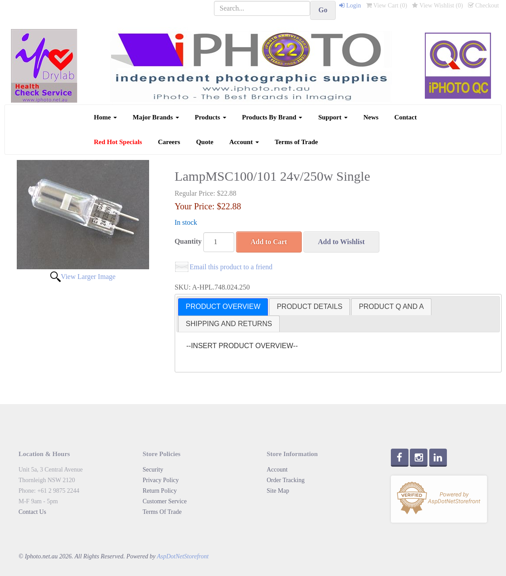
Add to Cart (269, 241)
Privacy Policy (160, 480)
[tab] (223, 307)
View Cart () (386, 5)
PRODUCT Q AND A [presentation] (391, 306)
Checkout (483, 5)
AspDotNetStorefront (183, 556)
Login (350, 5)
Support (332, 117)
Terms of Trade (296, 141)
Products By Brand (272, 117)
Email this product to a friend (231, 267)
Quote (204, 141)
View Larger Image (88, 276)
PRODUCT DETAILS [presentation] (309, 306)
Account (244, 141)
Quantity (188, 241)
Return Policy (159, 490)
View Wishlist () (437, 5)
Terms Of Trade (161, 512)
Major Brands (156, 117)
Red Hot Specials (118, 141)
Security (152, 469)
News (371, 117)
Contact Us (32, 512)
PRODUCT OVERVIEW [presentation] (223, 306)
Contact (405, 117)
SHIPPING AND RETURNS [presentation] (229, 323)
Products (210, 117)
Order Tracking (286, 480)
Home (105, 117)
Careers (169, 141)
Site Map (278, 490)
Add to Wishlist (341, 241)
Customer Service (164, 501)
